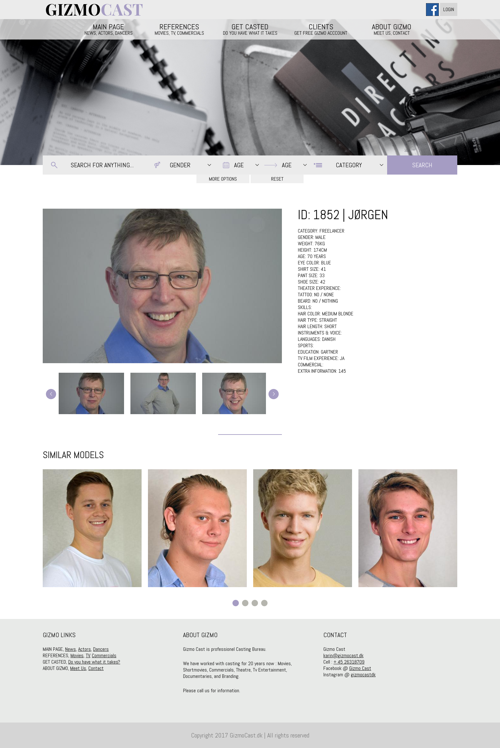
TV (88, 655)
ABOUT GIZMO (391, 29)
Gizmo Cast (360, 668)
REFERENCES (179, 29)
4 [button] (264, 603)
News (70, 649)
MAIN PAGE (108, 29)
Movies (77, 655)
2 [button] (245, 603)
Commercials (104, 655)
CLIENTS (321, 29)
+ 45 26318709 (349, 661)
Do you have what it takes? (94, 661)
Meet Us (78, 668)
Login (448, 9)
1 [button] (235, 603)
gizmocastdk (363, 674)
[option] (92, 528)
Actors (84, 649)
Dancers (101, 649)
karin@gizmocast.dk (343, 655)
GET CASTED (250, 29)
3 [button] (255, 603)
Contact (96, 668)
